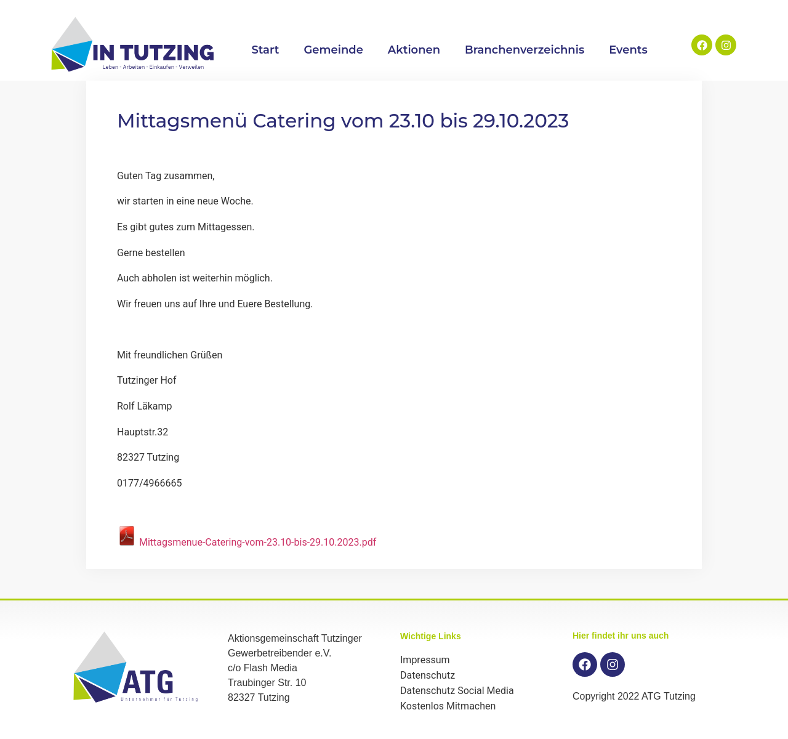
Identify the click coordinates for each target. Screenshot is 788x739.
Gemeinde (333, 50)
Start (265, 50)
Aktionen (414, 50)
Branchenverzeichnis (524, 50)
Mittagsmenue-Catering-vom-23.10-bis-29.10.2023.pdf (246, 542)
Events (628, 50)
